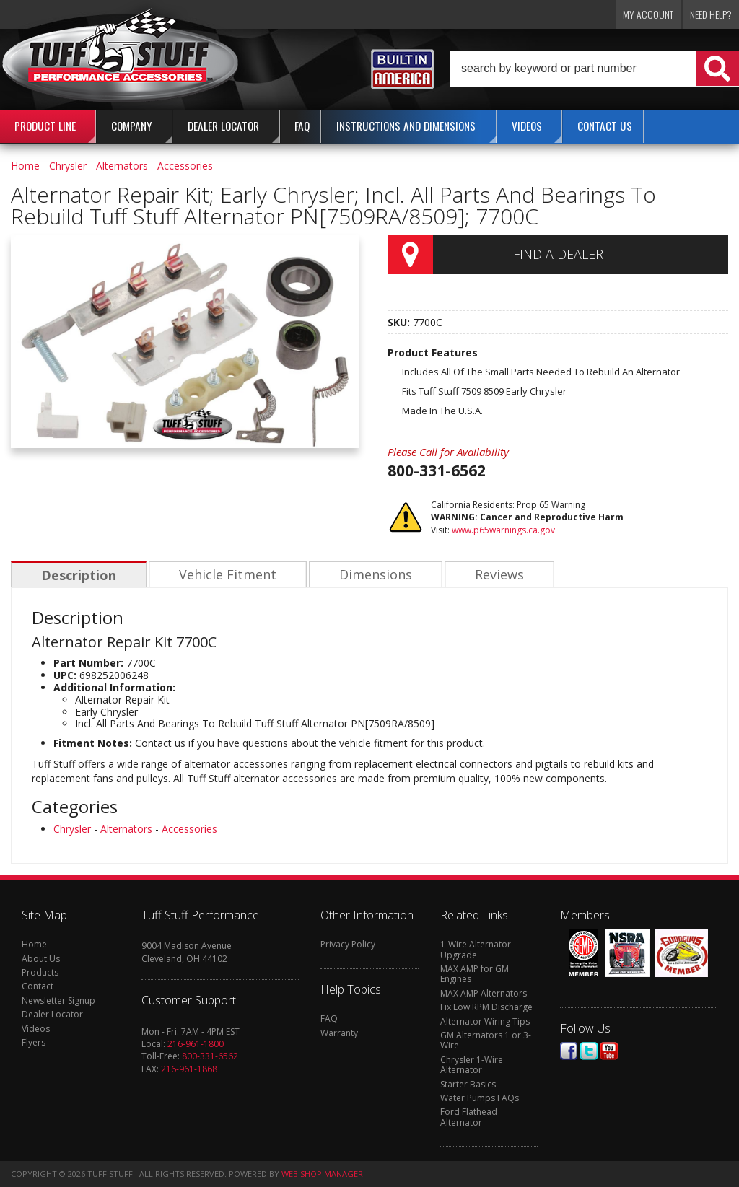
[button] (594, 69)
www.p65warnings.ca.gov (503, 530)
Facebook (568, 1051)
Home (25, 165)
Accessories (185, 165)
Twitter (589, 1051)
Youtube (609, 1051)
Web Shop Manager (322, 1173)
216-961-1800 (195, 1044)
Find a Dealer (558, 254)
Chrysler (68, 165)
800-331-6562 (210, 1056)
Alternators (122, 165)
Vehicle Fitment (225, 575)
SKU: (400, 322)
